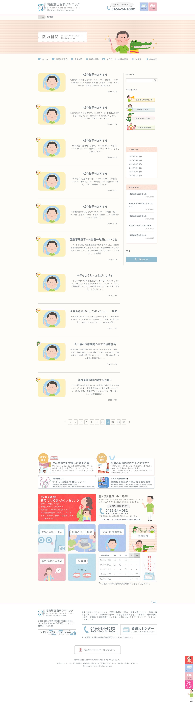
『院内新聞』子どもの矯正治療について (67, 482)
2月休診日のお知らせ (95, 74)
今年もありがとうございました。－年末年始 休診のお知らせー (108, 311)
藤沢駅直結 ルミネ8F (127, 508)
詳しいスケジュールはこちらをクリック (149, 567)
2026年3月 (134, 168)
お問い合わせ (125, 617)
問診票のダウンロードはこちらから (99, 650)
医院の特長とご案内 (119, 612)
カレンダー (144, 6)
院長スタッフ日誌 (140, 117)
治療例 (136, 58)
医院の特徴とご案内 (59, 58)
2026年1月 (134, 176)
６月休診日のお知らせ (138, 194)
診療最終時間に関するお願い (95, 380)
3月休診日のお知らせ (95, 173)
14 (124, 422)
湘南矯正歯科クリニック (63, 7)
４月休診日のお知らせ (138, 235)
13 (118, 422)
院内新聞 (97, 37)
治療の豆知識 (140, 108)
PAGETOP (153, 601)
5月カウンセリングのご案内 (140, 226)
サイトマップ (140, 617)
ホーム (43, 58)
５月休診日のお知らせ (138, 216)
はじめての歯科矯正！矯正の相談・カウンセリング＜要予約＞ (67, 508)
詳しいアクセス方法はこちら (57, 632)
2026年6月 (134, 157)
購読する (141, 259)
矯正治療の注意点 (52, 567)
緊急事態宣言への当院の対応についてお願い (96, 239)
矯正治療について (76, 58)
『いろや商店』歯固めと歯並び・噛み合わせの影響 (125, 482)
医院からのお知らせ (140, 98)
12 (113, 422)
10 (102, 422)
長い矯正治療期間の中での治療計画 (95, 344)
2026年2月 (134, 172)
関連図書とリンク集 (108, 617)
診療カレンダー (107, 615)
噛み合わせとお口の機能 (115, 58)
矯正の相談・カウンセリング (94, 612)
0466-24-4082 (120, 6)
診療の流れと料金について (92, 58)
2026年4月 (134, 164)
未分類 (140, 136)
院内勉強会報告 (140, 127)
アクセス (152, 6)
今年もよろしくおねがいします (95, 275)
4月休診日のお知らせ (95, 140)
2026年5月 (134, 160)
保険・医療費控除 (112, 538)
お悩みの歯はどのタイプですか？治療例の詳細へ (125, 464)
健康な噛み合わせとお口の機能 (131, 615)
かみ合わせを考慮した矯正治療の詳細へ (67, 464)
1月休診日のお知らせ (95, 107)
